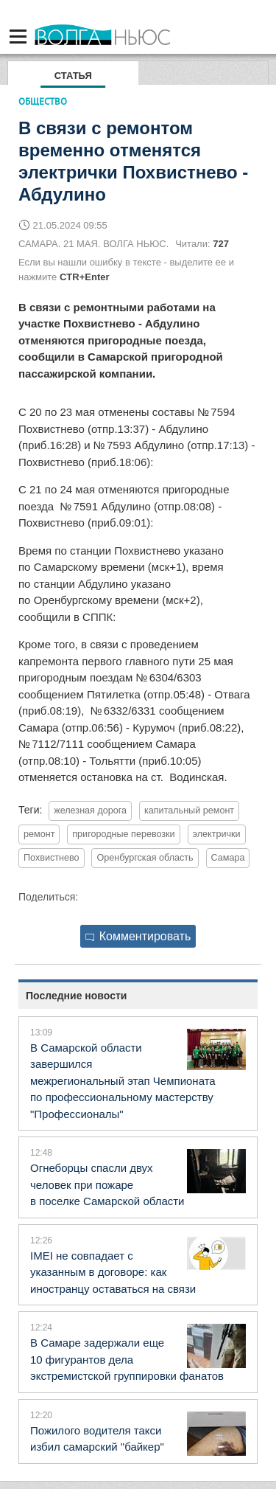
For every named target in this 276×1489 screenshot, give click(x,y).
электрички (217, 834)
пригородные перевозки (123, 834)
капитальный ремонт (189, 810)
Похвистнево (51, 858)
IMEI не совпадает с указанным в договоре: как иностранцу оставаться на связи (113, 1272)
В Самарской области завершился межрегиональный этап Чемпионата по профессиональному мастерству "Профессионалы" (123, 1080)
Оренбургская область (144, 858)
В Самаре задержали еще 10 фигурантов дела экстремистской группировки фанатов (127, 1359)
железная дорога (90, 810)
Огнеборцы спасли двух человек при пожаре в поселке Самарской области (107, 1184)
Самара (228, 858)
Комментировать (138, 936)
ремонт (39, 834)
